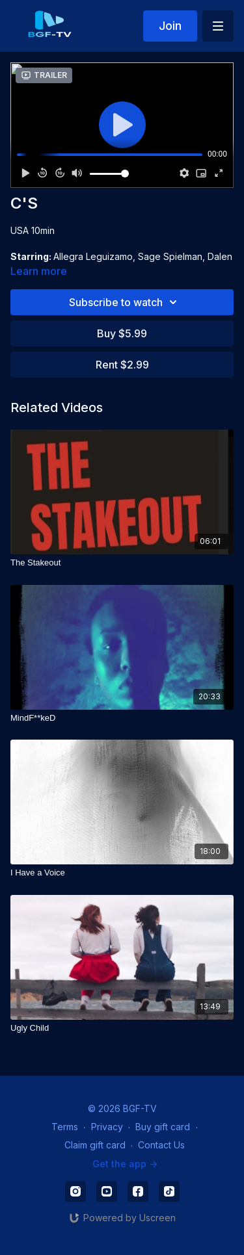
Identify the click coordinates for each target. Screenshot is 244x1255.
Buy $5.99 (122, 333)
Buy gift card (162, 1126)
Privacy (107, 1126)
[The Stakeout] (122, 562)
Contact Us (161, 1144)
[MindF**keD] (122, 718)
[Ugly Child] (122, 1028)
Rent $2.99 (122, 364)
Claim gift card (95, 1144)
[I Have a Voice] (122, 872)
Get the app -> (124, 1163)
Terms (64, 1126)
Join (170, 25)
